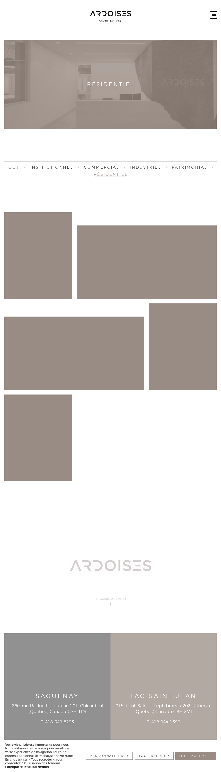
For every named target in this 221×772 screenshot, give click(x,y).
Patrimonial (189, 167)
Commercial (101, 167)
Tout (12, 167)
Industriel (145, 167)
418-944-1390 (165, 722)
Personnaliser (109, 756)
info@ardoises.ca (110, 599)
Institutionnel (51, 167)
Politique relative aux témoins (27, 767)
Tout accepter (195, 756)
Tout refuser (154, 756)
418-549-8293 (59, 722)
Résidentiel (111, 175)
